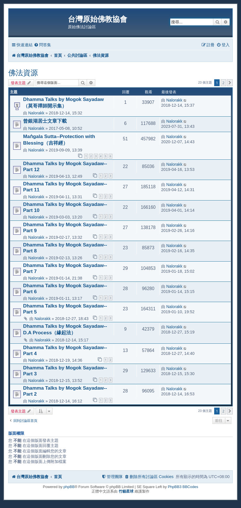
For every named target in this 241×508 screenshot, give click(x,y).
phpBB (69, 487)
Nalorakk (36, 113)
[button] (230, 82)
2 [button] (223, 82)
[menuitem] (42, 45)
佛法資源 (23, 72)
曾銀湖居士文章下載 (45, 121)
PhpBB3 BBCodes (183, 487)
